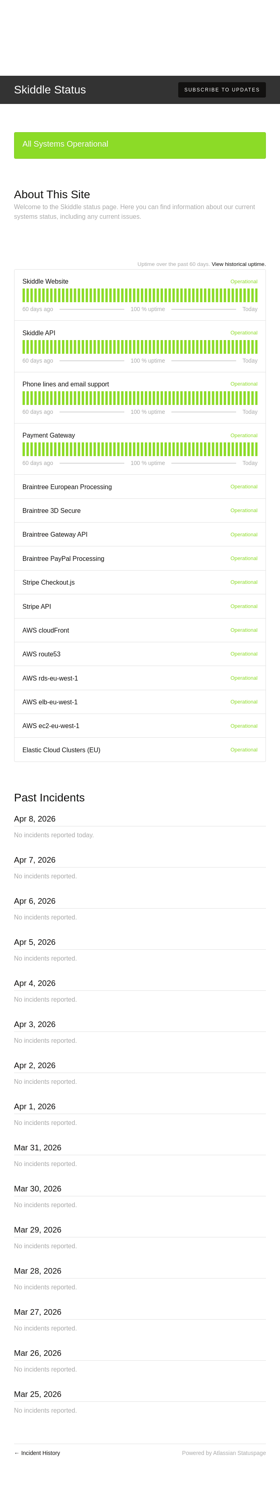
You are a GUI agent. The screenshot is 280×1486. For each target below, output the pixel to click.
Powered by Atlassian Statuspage (224, 1453)
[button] (222, 90)
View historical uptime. (239, 264)
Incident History (37, 1453)
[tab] (24, 295)
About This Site (52, 194)
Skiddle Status (50, 89)
